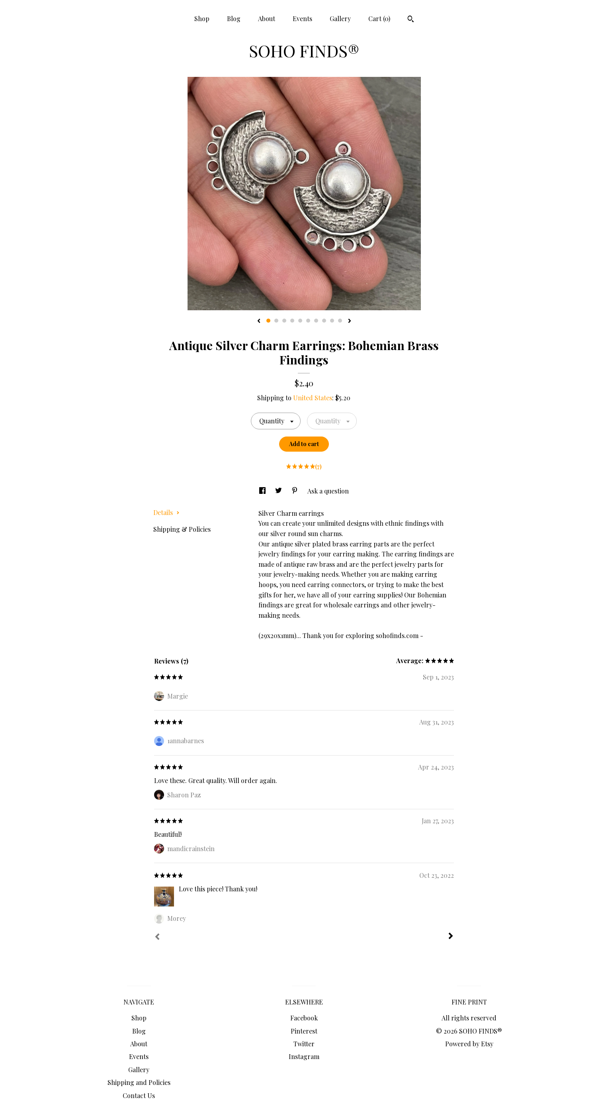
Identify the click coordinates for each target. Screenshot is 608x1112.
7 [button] (316, 321)
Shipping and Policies (139, 1082)
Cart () (379, 18)
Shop (201, 18)
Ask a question (328, 491)
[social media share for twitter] (279, 491)
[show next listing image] (350, 321)
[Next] (451, 936)
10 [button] (340, 321)
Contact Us (139, 1095)
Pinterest (304, 1031)
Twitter (304, 1044)
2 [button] (276, 321)
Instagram (304, 1056)
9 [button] (332, 321)
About (266, 18)
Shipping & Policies (182, 529)
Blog (233, 18)
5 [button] (300, 321)
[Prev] (157, 937)
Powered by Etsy (469, 1044)
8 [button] (324, 321)
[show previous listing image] (259, 321)
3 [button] (284, 321)
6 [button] (308, 321)
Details (166, 512)
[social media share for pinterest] (295, 491)
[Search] (411, 20)
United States (312, 398)
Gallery (340, 18)
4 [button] (292, 321)
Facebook (304, 1018)
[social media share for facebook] (263, 491)
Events (302, 18)
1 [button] (268, 321)
